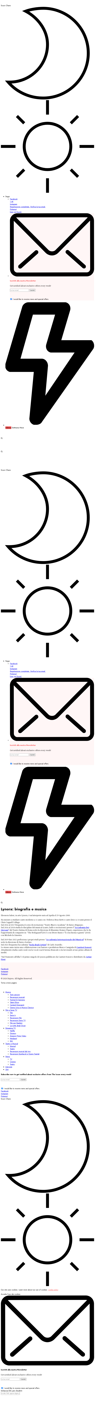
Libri (7, 1069)
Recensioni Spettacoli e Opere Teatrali (24, 1054)
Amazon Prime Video (18, 1036)
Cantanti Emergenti (17, 1005)
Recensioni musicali (17, 997)
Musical (13, 1046)
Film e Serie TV (11, 1010)
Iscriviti (32, 290)
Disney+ (13, 1033)
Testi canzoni (15, 994)
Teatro (12, 1049)
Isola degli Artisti (37, 944)
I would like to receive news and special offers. (31, 299)
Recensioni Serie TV (18, 1020)
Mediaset (13, 1038)
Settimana (15, 427)
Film (11, 1012)
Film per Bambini (16, 1023)
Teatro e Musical (11, 1043)
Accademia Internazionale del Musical (65, 939)
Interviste (8, 1067)
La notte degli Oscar (18, 1025)
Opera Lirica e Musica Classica (22, 1007)
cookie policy (53, 1290)
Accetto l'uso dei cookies (10, 1294)
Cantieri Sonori (83, 947)
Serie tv (13, 1015)
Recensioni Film (16, 1018)
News (7, 1056)
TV (11, 1059)
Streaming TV (10, 1028)
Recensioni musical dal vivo (20, 1051)
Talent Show (14, 1002)
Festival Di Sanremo (17, 1000)
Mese (22, 427)
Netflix (12, 1031)
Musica (8, 992)
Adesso (8, 427)
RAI (11, 1041)
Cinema (13, 1061)
